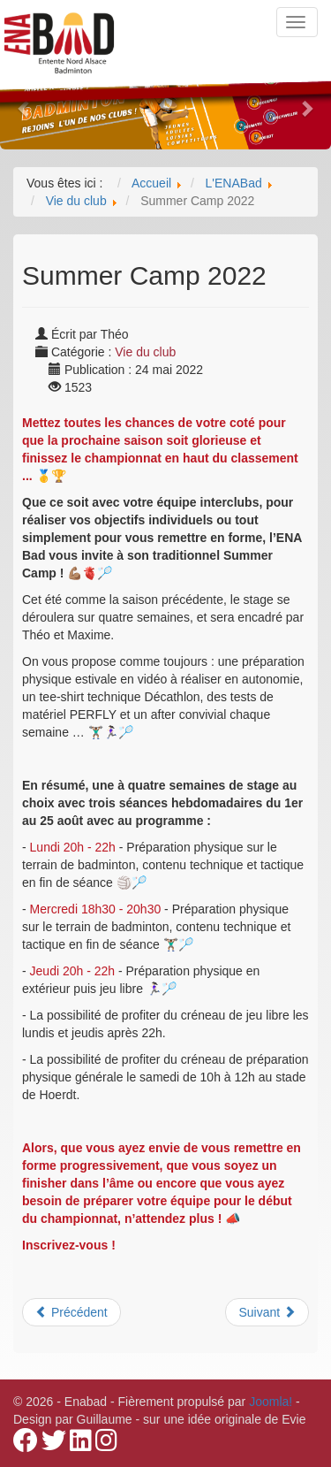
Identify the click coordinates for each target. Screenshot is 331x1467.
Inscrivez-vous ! (69, 1245)
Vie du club (145, 352)
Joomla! (270, 1401)
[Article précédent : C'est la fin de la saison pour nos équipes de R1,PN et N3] (71, 1312)
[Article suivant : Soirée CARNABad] (267, 1312)
